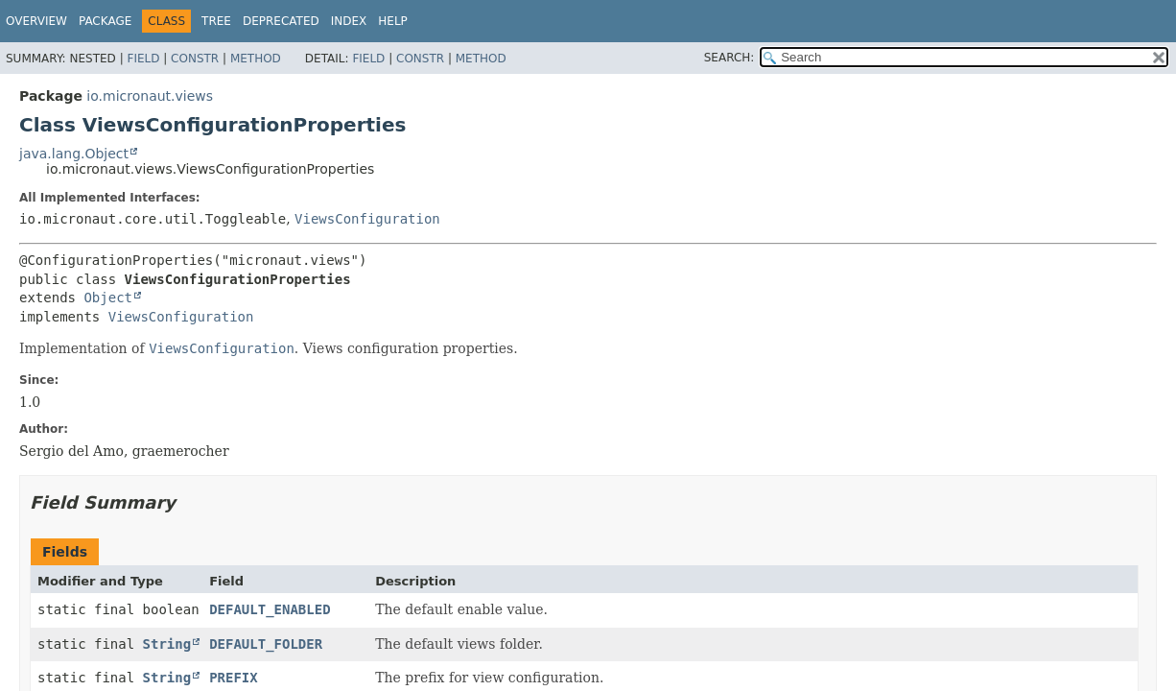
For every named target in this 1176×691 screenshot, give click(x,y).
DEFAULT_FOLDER (265, 644)
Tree (216, 21)
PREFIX (233, 677)
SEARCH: (729, 57)
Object (107, 297)
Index (349, 21)
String (167, 644)
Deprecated (281, 21)
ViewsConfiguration (367, 218)
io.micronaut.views (149, 96)
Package (105, 21)
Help (393, 21)
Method (255, 58)
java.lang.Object (74, 153)
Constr (195, 58)
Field (143, 58)
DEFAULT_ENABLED (269, 609)
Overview (36, 21)
